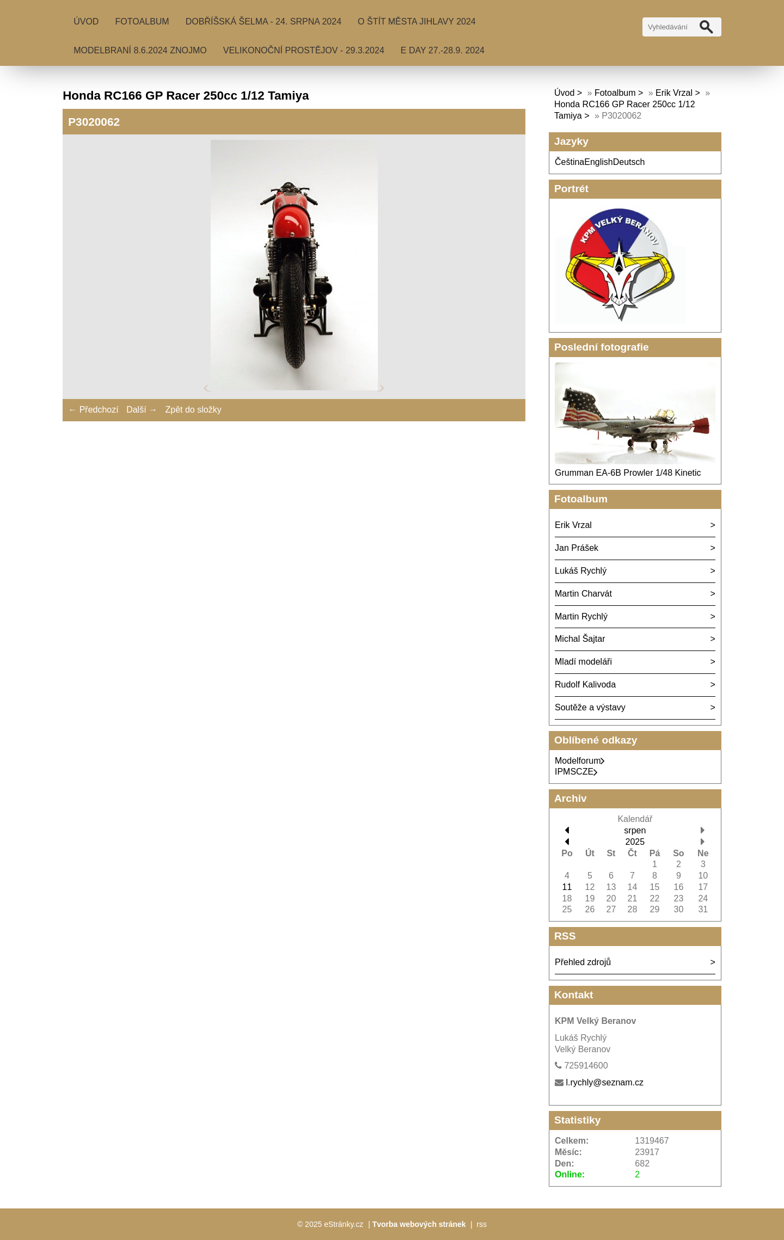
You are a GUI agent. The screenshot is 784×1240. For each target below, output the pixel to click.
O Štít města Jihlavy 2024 (417, 21)
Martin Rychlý (581, 616)
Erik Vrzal (674, 92)
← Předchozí (93, 409)
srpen (635, 830)
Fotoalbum (142, 21)
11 (567, 887)
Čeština (569, 162)
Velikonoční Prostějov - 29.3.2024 (303, 50)
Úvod (86, 21)
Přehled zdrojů (583, 962)
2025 (635, 841)
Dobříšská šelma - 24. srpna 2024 (263, 21)
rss (481, 1224)
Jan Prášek (576, 548)
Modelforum (580, 760)
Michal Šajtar (580, 638)
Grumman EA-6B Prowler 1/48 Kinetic (628, 472)
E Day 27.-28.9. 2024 (443, 50)
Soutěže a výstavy (590, 707)
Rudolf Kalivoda (585, 684)
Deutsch (629, 162)
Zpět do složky (193, 409)
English (598, 162)
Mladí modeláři (583, 661)
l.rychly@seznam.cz (605, 1082)
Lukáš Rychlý (581, 570)
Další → (141, 409)
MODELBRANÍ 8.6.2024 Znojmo (140, 50)
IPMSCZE (576, 771)
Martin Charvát (583, 593)
